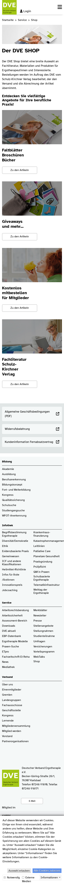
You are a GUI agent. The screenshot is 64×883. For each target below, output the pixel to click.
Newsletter (39, 615)
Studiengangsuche (13, 510)
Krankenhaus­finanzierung (41, 534)
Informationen (49, 877)
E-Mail (32, 800)
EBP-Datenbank (11, 636)
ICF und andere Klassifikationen (11, 563)
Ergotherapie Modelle (15, 641)
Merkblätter (40, 610)
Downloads (8, 626)
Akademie (8, 469)
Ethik (5, 546)
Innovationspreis (12, 585)
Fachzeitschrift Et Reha (16, 656)
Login (25, 11)
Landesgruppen (11, 700)
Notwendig (12, 877)
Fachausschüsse (12, 705)
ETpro (5, 651)
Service (22, 20)
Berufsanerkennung (14, 479)
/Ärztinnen (8, 579)
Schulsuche (9, 505)
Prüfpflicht (39, 566)
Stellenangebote (43, 626)
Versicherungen (42, 646)
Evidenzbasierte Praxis (15, 551)
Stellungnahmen (43, 631)
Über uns (7, 684)
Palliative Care (42, 551)
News (5, 662)
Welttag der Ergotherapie (41, 591)
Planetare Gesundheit (46, 556)
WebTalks (39, 656)
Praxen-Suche (10, 646)
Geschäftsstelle (11, 710)
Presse (37, 620)
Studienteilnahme (44, 636)
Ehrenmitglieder (11, 689)
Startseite (8, 20)
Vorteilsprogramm (43, 651)
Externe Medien (28, 877)
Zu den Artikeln (19, 170)
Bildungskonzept (12, 484)
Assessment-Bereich (14, 620)
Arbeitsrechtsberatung (15, 610)
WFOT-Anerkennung (14, 515)
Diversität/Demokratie (15, 541)
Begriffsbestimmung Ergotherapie (14, 534)
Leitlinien (39, 546)
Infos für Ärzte (10, 574)
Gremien (7, 694)
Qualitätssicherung (13, 500)
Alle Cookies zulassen (47, 870)
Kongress (7, 495)
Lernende (8, 720)
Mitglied (7, 731)
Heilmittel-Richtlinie (14, 569)
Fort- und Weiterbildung (16, 489)
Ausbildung (9, 474)
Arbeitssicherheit (12, 615)
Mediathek (8, 667)
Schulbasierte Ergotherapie (41, 578)
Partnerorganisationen (15, 741)
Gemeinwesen (10, 556)
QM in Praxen (41, 572)
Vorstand (7, 736)
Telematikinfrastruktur (46, 585)
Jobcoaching (9, 590)
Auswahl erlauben (19, 870)
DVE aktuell (9, 631)
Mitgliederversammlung (16, 726)
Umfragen (39, 641)
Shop (36, 663)
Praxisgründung (42, 561)
